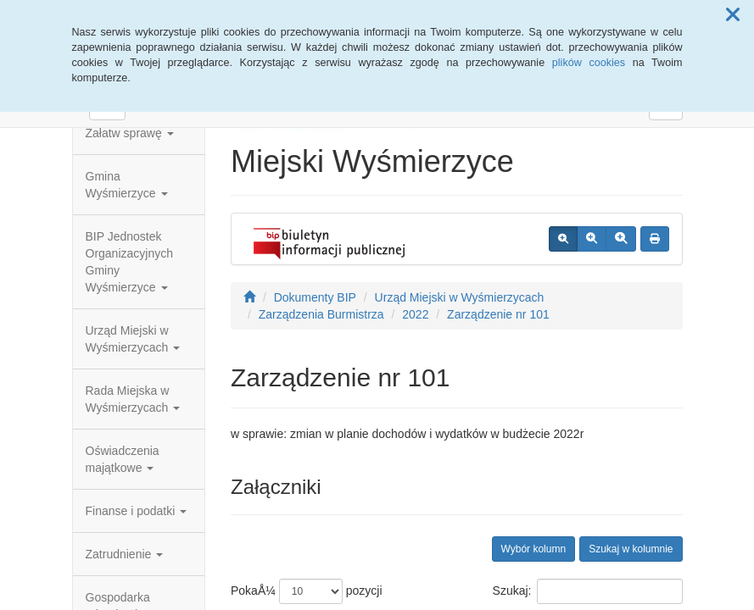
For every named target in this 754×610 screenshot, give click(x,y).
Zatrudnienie (125, 554)
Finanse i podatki (136, 511)
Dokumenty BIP (315, 297)
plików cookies (588, 63)
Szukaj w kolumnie (631, 549)
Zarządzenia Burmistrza (321, 314)
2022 (415, 314)
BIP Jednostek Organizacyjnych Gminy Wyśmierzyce (130, 262)
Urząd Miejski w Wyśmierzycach (133, 339)
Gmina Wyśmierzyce (127, 184)
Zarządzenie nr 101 (498, 314)
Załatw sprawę (130, 133)
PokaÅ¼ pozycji (307, 591)
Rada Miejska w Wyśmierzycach (133, 399)
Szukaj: (588, 591)
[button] (732, 15)
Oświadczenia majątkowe (122, 459)
